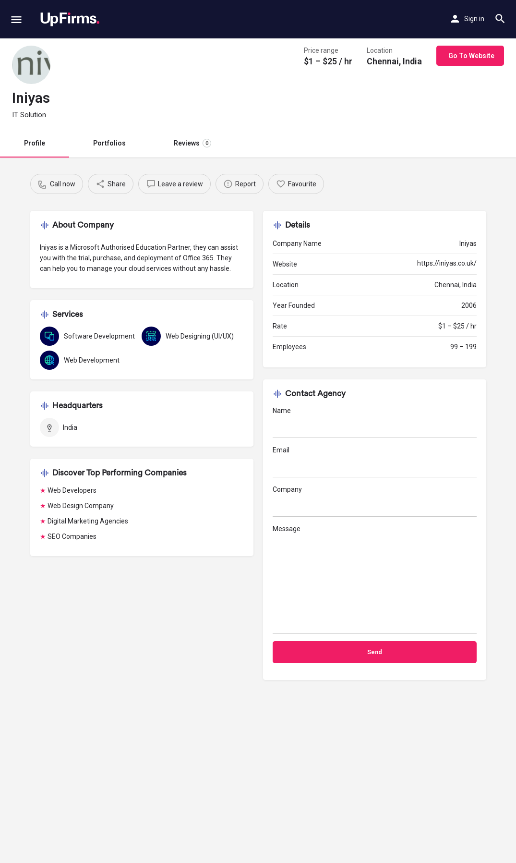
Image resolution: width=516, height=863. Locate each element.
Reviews (192, 143)
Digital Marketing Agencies (88, 521)
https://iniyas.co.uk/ (447, 263)
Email (375, 461)
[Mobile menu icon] (16, 19)
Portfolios (109, 143)
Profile (34, 143)
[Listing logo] (31, 65)
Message (375, 579)
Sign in (474, 19)
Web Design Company (81, 506)
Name (375, 422)
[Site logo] (69, 19)
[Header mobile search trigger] (500, 18)
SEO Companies (72, 536)
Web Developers (72, 490)
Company (375, 501)
